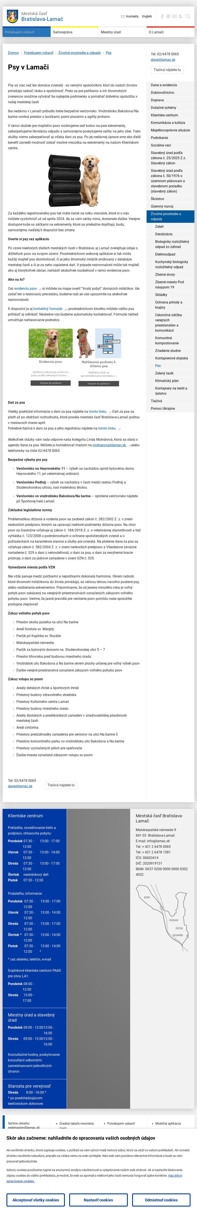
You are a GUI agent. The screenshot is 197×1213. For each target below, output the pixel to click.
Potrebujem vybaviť (20, 42)
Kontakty (132, 16)
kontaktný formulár (48, 329)
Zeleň (159, 247)
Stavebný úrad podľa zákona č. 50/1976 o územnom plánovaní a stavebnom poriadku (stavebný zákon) (168, 201)
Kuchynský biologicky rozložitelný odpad (171, 284)
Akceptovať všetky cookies (36, 1200)
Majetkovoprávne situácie (170, 150)
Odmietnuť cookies (161, 1200)
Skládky (161, 315)
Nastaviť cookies (98, 1200)
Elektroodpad (165, 274)
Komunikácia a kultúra (168, 143)
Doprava (157, 120)
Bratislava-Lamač (42, 16)
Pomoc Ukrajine (163, 429)
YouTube (174, 16)
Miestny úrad (118, 39)
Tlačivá (156, 421)
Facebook (162, 16)
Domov (13, 73)
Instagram (168, 16)
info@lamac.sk (158, 861)
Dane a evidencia (164, 105)
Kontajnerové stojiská (171, 378)
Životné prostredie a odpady (79, 73)
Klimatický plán (167, 401)
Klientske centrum (164, 135)
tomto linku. (98, 432)
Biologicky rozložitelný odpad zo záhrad (172, 264)
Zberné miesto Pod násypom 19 (169, 304)
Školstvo (157, 219)
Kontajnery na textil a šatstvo (171, 411)
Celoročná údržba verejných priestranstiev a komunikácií (168, 343)
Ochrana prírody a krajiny (168, 325)
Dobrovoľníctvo (162, 113)
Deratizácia (163, 254)
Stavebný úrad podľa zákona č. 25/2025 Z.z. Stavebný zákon (168, 178)
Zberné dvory (165, 295)
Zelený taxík (164, 393)
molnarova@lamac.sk (110, 465)
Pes (108, 73)
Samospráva (69, 39)
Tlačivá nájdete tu (61, 805)
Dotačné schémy (163, 128)
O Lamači (162, 39)
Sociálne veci (161, 165)
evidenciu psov (25, 309)
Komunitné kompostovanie (167, 360)
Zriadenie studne (168, 371)
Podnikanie (159, 158)
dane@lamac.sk (20, 806)
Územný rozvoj (162, 227)
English (147, 16)
